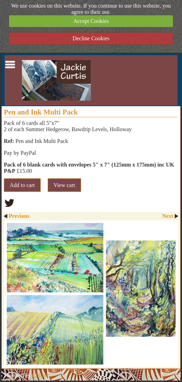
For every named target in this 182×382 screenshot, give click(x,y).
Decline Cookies (90, 38)
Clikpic (40, 375)
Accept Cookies (91, 21)
